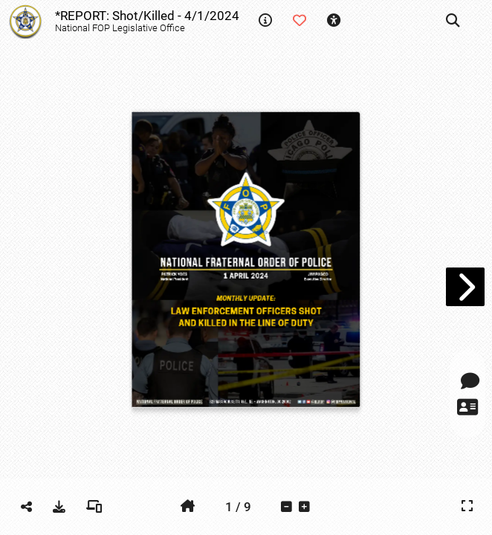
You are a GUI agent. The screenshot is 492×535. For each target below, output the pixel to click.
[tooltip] (265, 20)
